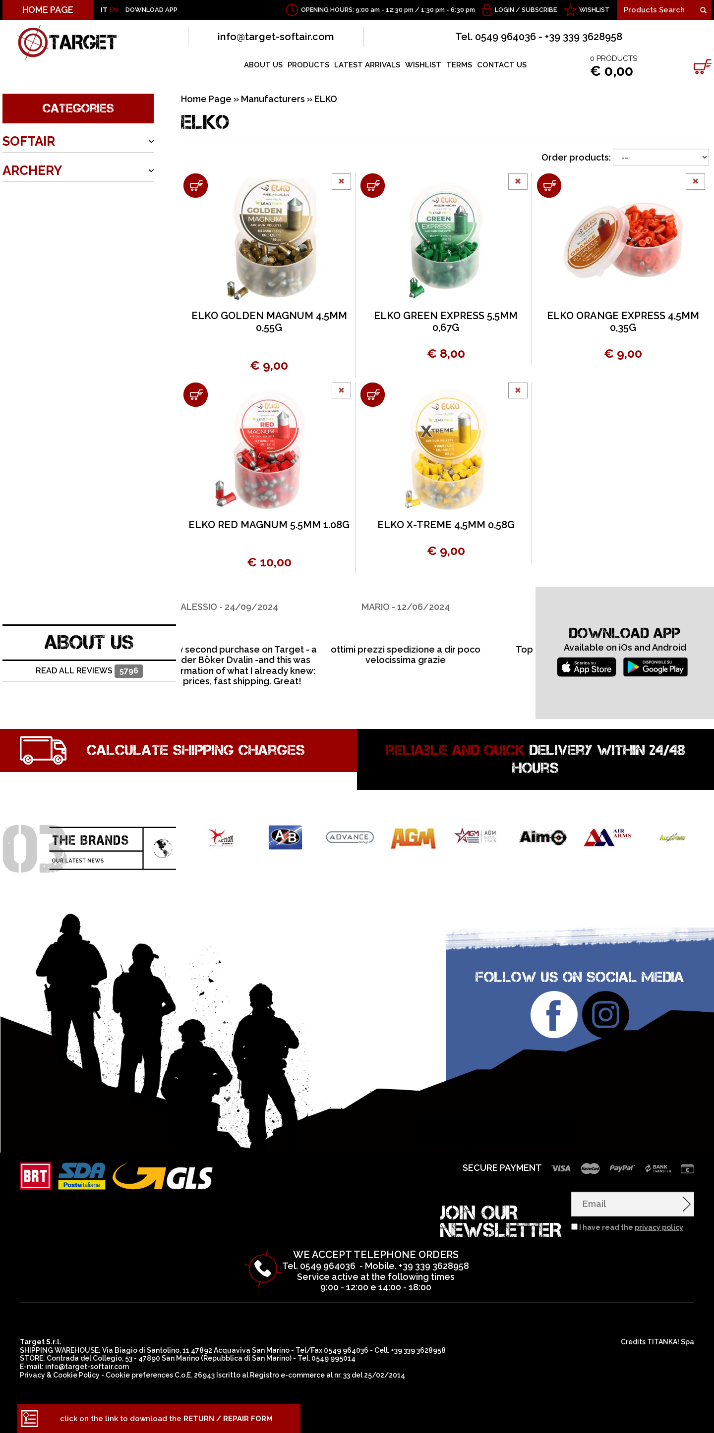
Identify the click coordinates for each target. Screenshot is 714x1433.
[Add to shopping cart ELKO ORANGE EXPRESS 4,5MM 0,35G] (549, 185)
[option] (269, 637)
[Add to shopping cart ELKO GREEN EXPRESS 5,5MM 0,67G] (372, 185)
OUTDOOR (35, 228)
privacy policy (659, 1227)
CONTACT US (502, 64)
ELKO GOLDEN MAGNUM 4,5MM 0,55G (269, 321)
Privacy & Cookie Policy (60, 1375)
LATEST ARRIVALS (367, 64)
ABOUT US (263, 64)
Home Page (206, 99)
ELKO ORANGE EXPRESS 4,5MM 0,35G (623, 321)
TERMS (459, 64)
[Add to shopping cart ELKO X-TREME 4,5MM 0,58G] (372, 395)
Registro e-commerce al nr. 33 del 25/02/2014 (327, 1375)
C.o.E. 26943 (195, 1375)
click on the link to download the (166, 1418)
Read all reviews (89, 671)
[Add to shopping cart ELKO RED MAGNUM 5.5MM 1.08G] (195, 395)
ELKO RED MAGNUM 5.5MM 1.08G (269, 525)
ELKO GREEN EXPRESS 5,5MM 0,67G (446, 321)
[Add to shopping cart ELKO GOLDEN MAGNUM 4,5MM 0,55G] (195, 185)
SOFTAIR (28, 141)
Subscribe (539, 9)
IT (104, 9)
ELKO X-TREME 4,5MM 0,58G (446, 525)
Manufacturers (273, 99)
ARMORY (29, 199)
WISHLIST (594, 9)
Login (504, 9)
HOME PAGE (47, 9)
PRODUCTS (308, 64)
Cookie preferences (139, 1375)
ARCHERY (32, 170)
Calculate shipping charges (196, 750)
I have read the (631, 1227)
